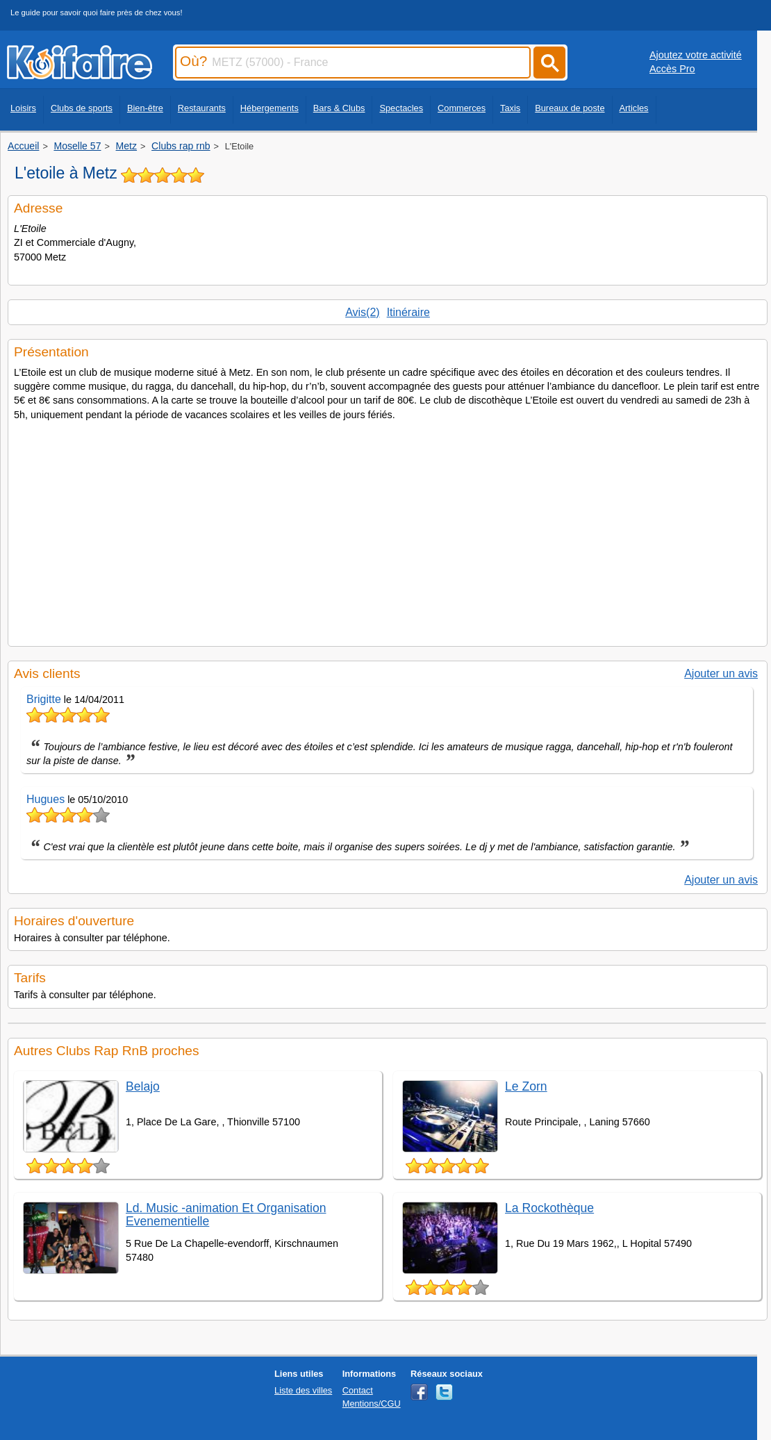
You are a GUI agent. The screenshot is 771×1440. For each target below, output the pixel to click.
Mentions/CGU (371, 1403)
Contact (357, 1390)
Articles (634, 108)
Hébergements (269, 108)
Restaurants (202, 108)
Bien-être (145, 108)
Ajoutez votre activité (695, 54)
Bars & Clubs (339, 108)
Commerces (462, 108)
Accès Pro (672, 68)
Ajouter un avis (721, 673)
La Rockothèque (549, 1208)
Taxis (510, 108)
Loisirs (23, 108)
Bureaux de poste (569, 108)
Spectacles (401, 108)
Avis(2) (362, 312)
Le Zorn (526, 1086)
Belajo (143, 1086)
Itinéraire (408, 312)
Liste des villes (303, 1390)
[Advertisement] (388, 529)
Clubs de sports (82, 108)
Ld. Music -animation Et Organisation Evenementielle (226, 1214)
